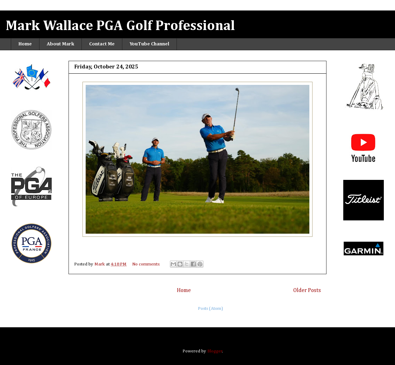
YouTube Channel (149, 44)
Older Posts (307, 290)
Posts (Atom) (210, 308)
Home (25, 44)
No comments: (146, 264)
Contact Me (102, 44)
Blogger (214, 351)
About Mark (60, 44)
